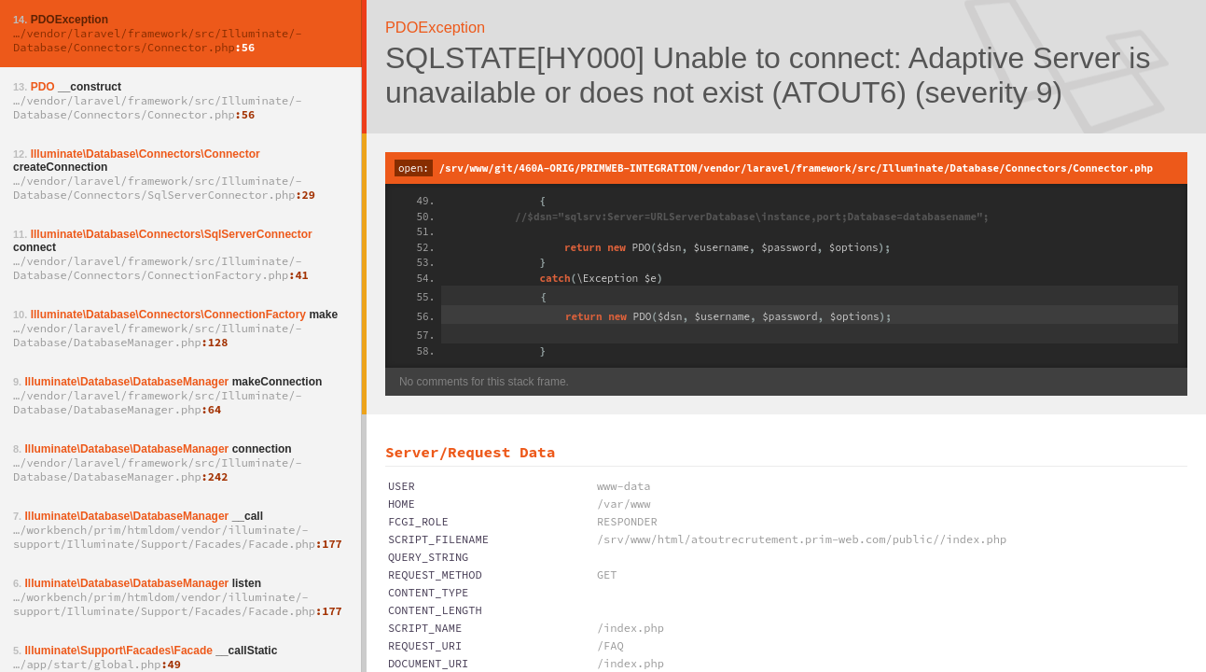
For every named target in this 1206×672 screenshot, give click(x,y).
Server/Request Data (470, 451)
